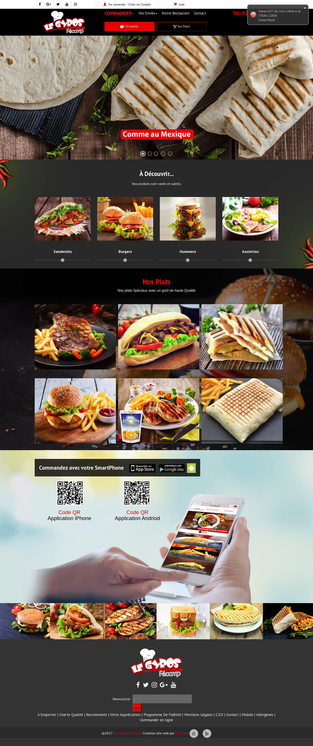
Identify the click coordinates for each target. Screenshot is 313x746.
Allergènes (264, 714)
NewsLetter (121, 699)
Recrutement (96, 714)
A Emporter (129, 26)
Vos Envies (148, 13)
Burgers (125, 251)
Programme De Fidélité (162, 714)
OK (137, 708)
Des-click (182, 733)
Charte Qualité (71, 714)
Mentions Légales (198, 714)
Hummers (188, 251)
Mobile (247, 714)
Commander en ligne (156, 720)
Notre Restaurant (175, 13)
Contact (200, 13)
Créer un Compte (139, 4)
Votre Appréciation (125, 714)
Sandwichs (63, 251)
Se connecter (117, 4)
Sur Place (181, 26)
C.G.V (219, 714)
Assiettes (250, 251)
